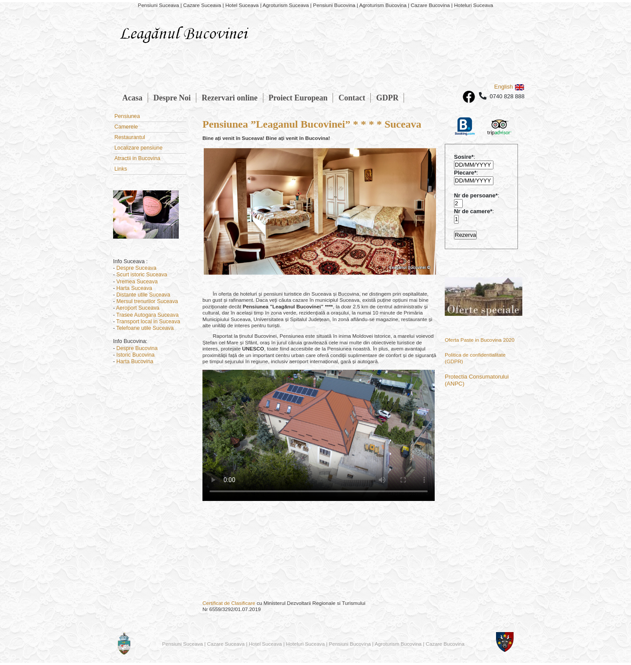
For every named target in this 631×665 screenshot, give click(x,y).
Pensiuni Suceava (182, 644)
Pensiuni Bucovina (350, 644)
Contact (351, 97)
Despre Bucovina (137, 348)
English (509, 86)
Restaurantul (129, 137)
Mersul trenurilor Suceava (147, 301)
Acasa (132, 97)
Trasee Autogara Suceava (147, 315)
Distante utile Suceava (143, 295)
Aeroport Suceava (138, 308)
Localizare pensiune (138, 148)
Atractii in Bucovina (137, 158)
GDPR (387, 97)
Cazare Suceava (226, 644)
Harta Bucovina (135, 361)
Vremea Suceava (137, 282)
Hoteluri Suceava (305, 644)
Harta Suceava (134, 288)
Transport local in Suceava (148, 321)
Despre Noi (172, 97)
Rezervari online (229, 97)
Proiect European (298, 97)
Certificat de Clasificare (228, 603)
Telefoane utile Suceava (145, 328)
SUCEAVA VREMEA (319, 553)
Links (120, 169)
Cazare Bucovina (445, 644)
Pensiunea (127, 116)
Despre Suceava (136, 268)
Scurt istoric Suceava (142, 275)
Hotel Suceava (265, 644)
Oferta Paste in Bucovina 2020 (479, 340)
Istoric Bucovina (136, 355)
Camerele (126, 127)
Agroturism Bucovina (398, 644)
